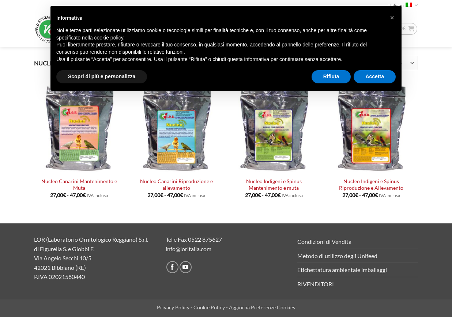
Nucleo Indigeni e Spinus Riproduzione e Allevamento (371, 184)
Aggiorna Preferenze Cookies (262, 307)
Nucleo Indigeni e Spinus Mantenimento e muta (274, 184)
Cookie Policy (209, 307)
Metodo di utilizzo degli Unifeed (337, 255)
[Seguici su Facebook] (172, 267)
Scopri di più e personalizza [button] (101, 76)
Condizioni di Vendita (324, 241)
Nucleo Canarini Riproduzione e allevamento (176, 184)
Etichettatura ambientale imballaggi (342, 269)
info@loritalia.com (188, 248)
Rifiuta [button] (331, 76)
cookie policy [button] (108, 38)
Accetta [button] (374, 76)
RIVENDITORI (315, 283)
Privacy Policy (173, 307)
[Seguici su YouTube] (186, 267)
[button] (392, 17)
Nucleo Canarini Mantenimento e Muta (79, 184)
